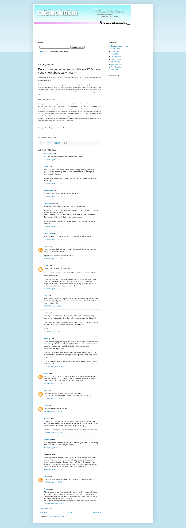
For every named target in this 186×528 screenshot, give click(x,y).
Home (70, 513)
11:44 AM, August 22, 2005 (53, 433)
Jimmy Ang (48, 154)
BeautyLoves (115, 49)
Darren (46, 405)
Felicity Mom (115, 54)
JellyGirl (47, 418)
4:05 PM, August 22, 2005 (53, 448)
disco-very (48, 440)
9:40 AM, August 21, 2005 (53, 411)
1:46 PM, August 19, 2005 (53, 183)
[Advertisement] (85, 31)
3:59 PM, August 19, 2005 (53, 306)
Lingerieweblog (116, 56)
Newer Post (43, 513)
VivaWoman (115, 70)
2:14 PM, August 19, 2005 (53, 196)
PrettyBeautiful (116, 67)
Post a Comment (47, 508)
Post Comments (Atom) (56, 516)
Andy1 (46, 489)
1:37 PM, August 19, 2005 (53, 160)
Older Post (97, 513)
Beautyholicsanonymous (119, 46)
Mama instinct (116, 59)
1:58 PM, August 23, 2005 (53, 482)
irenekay (47, 339)
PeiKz (46, 373)
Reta (45, 296)
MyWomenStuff (116, 64)
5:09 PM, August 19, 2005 (53, 332)
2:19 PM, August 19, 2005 (53, 226)
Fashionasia (48, 203)
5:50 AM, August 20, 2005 (53, 383)
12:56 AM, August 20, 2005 (53, 366)
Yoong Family (49, 190)
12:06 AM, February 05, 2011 (54, 504)
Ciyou (46, 265)
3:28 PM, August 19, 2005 (53, 289)
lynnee (46, 246)
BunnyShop (115, 51)
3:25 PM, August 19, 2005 (53, 259)
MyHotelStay (115, 62)
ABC (45, 390)
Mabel (46, 167)
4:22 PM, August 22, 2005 (53, 469)
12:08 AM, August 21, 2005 (53, 398)
